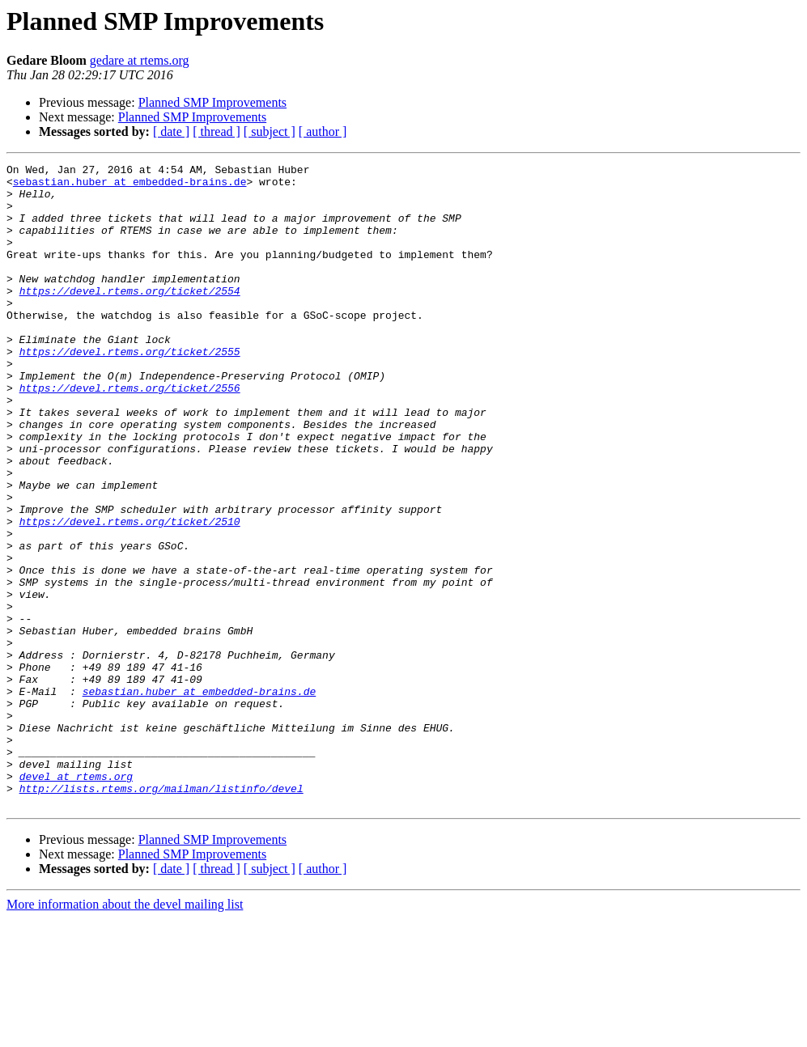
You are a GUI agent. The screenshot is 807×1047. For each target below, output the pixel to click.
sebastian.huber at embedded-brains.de (130, 186)
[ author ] (323, 131)
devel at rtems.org (76, 899)
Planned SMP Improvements (212, 102)
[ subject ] (269, 131)
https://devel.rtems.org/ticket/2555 (129, 390)
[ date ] (171, 131)
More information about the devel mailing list (124, 1033)
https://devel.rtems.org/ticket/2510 (129, 594)
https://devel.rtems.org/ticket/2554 (129, 317)
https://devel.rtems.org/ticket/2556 (129, 433)
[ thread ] (216, 131)
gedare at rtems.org (139, 60)
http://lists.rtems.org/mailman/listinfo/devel (161, 914)
